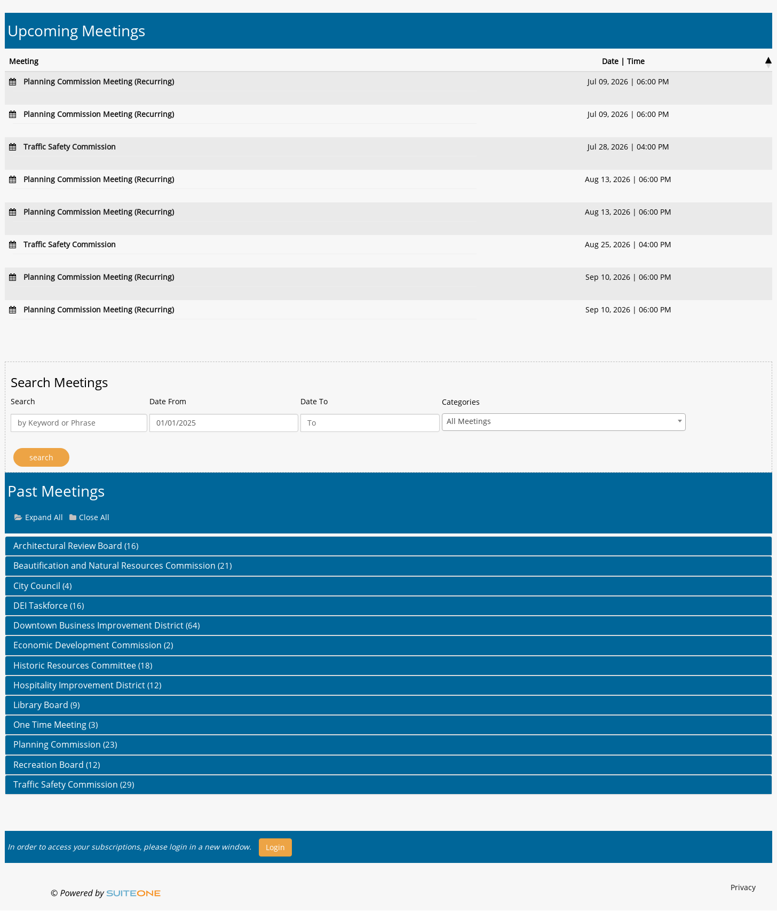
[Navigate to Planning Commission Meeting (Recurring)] (98, 81)
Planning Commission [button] (65, 744)
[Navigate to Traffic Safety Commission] (69, 147)
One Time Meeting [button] (55, 725)
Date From (167, 401)
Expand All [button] (44, 517)
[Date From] (223, 423)
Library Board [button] (46, 705)
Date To (314, 401)
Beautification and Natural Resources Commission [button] (122, 565)
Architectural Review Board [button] (75, 546)
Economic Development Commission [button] (93, 645)
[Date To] (370, 423)
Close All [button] (94, 517)
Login (275, 847)
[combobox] (564, 422)
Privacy (743, 887)
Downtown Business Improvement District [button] (106, 625)
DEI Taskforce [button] (48, 605)
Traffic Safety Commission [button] (73, 784)
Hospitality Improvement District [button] (87, 685)
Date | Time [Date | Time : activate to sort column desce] (623, 61)
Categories (461, 402)
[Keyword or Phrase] (79, 423)
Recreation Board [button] (56, 765)
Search (23, 401)
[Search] (41, 457)
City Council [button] (42, 586)
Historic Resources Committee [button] (82, 665)
